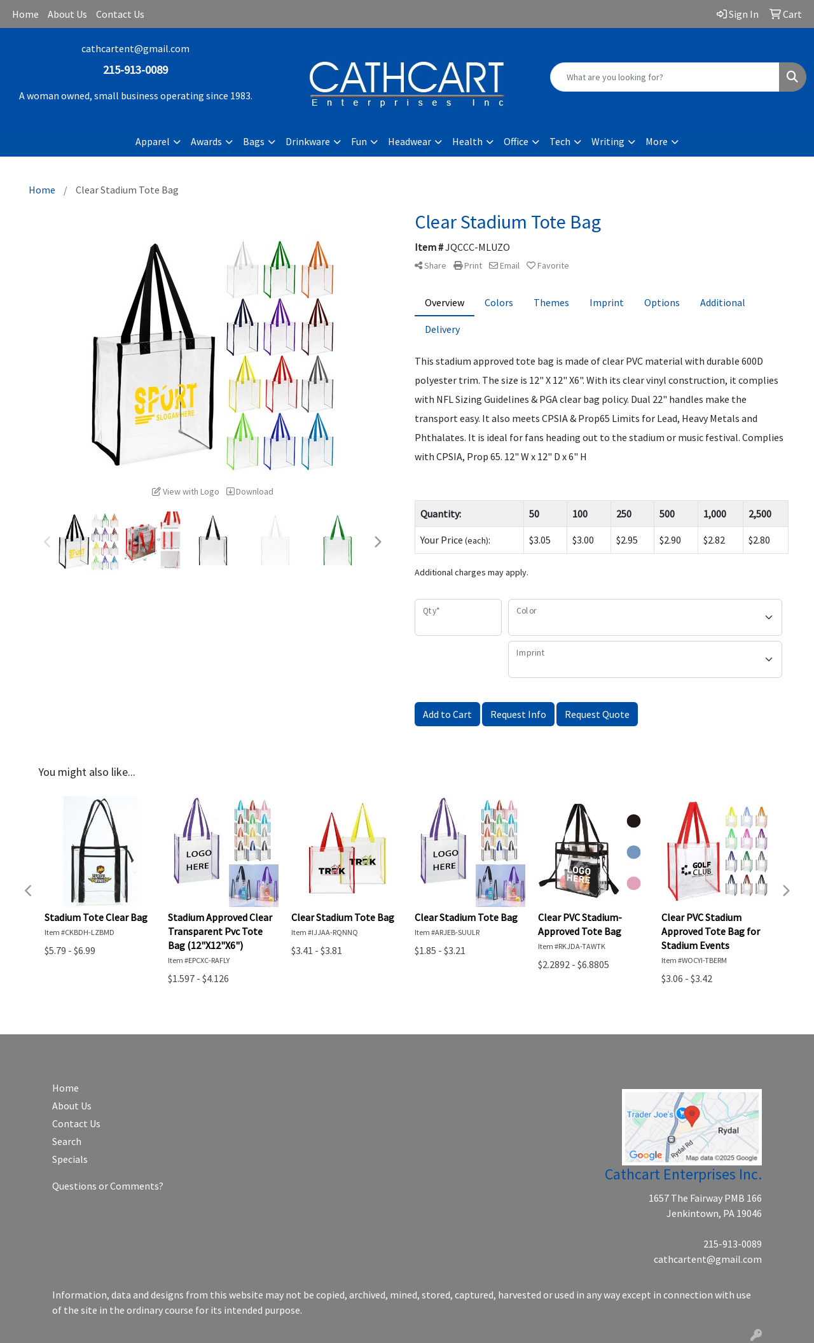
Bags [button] (254, 141)
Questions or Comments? (107, 1185)
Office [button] (516, 141)
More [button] (656, 141)
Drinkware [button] (308, 141)
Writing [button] (607, 141)
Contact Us (120, 14)
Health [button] (467, 141)
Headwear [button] (409, 141)
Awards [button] (206, 141)
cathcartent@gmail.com (135, 48)
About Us (67, 14)
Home (25, 14)
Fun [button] (359, 141)
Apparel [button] (152, 141)
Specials (70, 1159)
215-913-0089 (732, 1243)
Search (66, 1141)
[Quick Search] (665, 77)
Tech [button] (559, 141)
